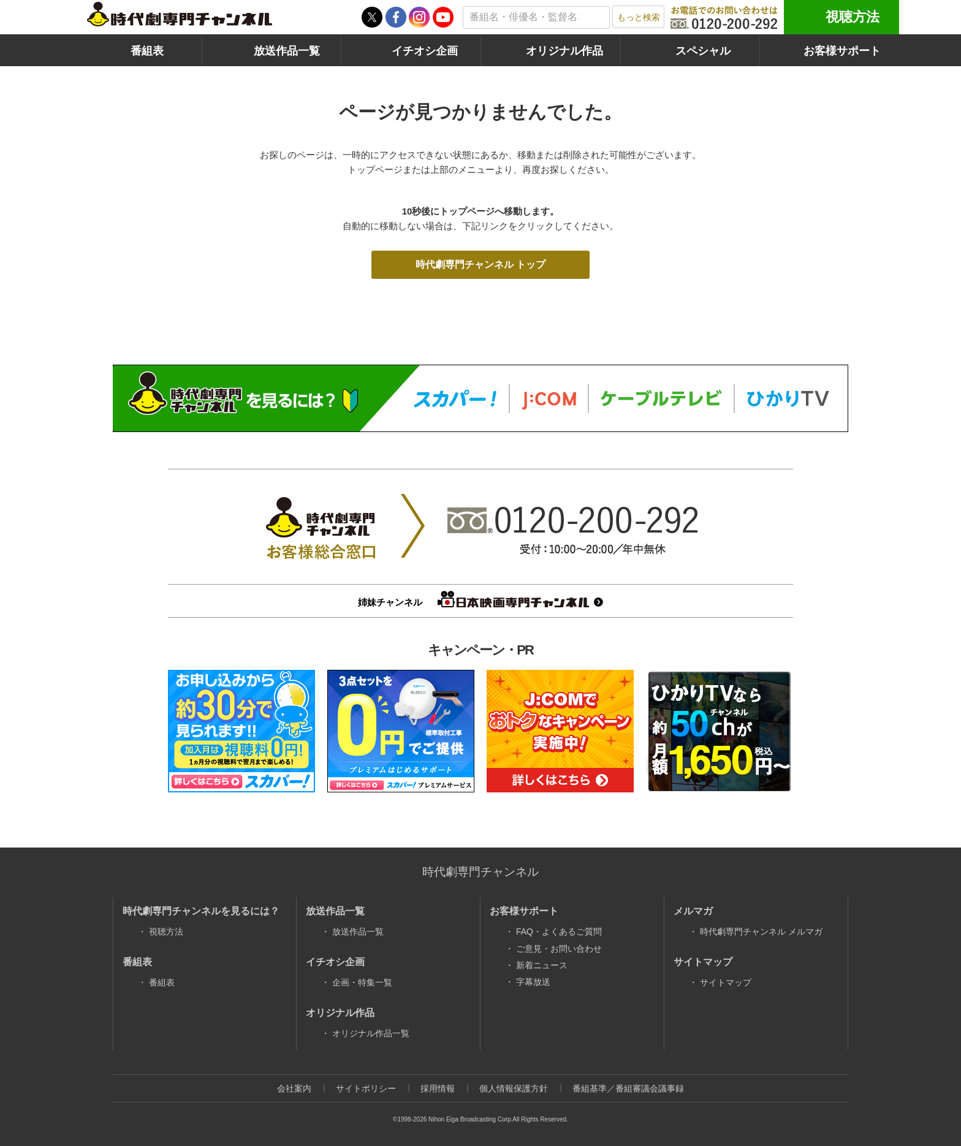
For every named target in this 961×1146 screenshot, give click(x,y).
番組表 (147, 51)
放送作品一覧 (287, 51)
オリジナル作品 (564, 51)
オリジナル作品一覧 (370, 1033)
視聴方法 (852, 17)
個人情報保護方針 (513, 1088)
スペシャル (703, 51)
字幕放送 (533, 982)
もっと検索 (638, 17)
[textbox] (536, 17)
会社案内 (294, 1088)
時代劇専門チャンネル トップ (480, 264)
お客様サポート (842, 51)
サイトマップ (725, 982)
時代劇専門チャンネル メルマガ (761, 931)
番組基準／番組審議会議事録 (628, 1088)
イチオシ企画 (425, 51)
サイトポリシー (366, 1088)
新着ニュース (542, 965)
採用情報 (437, 1088)
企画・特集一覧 (362, 982)
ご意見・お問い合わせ (559, 949)
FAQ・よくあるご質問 (559, 931)
